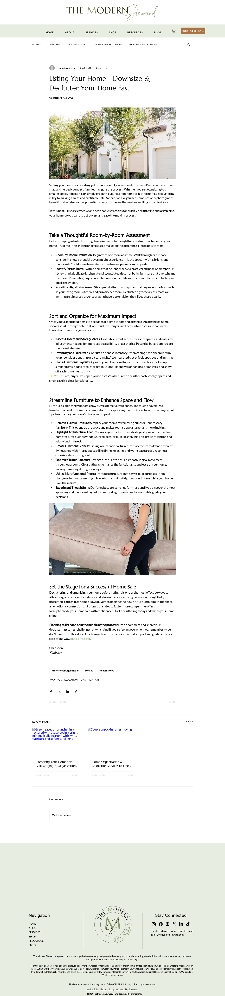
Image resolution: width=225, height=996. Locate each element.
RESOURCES (36, 941)
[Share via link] (76, 691)
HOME (32, 924)
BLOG (32, 945)
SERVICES (35, 932)
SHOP (32, 936)
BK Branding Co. (134, 994)
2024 (90, 994)
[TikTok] (188, 924)
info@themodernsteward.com (167, 934)
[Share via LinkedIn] (67, 691)
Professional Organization (65, 670)
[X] (174, 924)
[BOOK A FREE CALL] (193, 31)
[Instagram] (153, 924)
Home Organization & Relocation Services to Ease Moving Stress (110, 764)
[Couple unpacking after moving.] (112, 742)
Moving (89, 670)
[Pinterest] (167, 924)
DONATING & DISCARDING (107, 44)
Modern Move (106, 670)
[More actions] (174, 68)
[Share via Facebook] (51, 691)
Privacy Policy (108, 989)
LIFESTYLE (54, 44)
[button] (174, 31)
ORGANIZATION (76, 44)
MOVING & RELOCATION (143, 44)
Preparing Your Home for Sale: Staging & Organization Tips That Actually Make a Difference (56, 764)
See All (189, 721)
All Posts (37, 44)
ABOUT (33, 928)
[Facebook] (160, 924)
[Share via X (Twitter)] (59, 691)
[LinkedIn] (181, 924)
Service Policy (93, 989)
